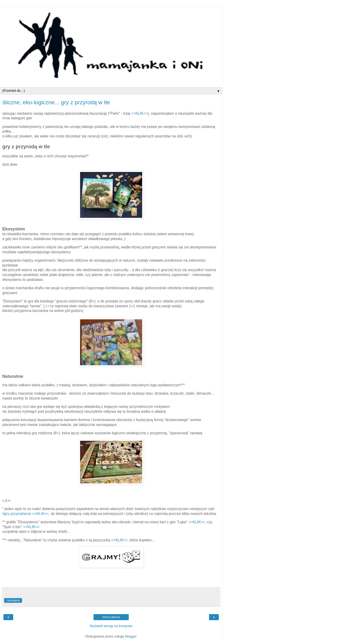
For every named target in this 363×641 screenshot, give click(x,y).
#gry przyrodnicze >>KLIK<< (25, 514)
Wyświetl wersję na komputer (111, 626)
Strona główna (111, 617)
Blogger (130, 636)
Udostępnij (13, 600)
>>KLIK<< (139, 113)
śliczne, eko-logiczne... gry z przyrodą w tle (56, 102)
